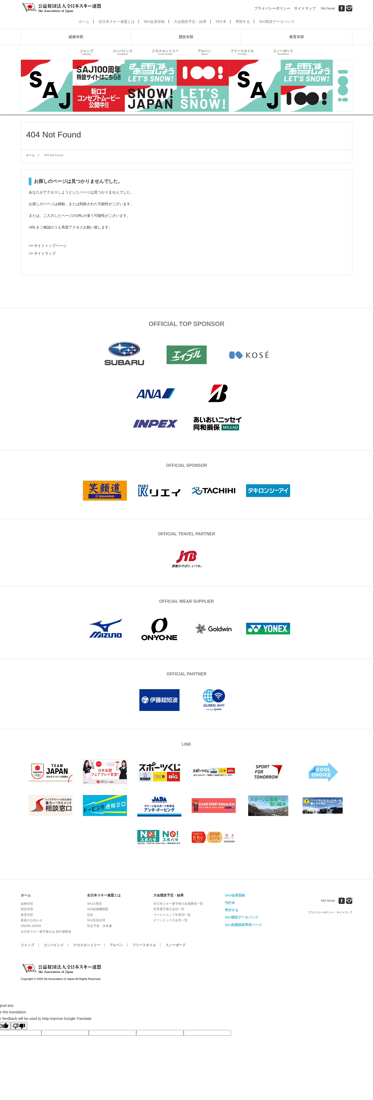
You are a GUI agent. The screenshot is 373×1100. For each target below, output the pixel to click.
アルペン (204, 52)
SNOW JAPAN (31, 926)
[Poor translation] (19, 1026)
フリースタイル (242, 52)
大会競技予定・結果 (190, 21)
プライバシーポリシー (272, 8)
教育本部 (296, 37)
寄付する (231, 910)
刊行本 (221, 21)
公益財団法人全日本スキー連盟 (62, 969)
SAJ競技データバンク (277, 21)
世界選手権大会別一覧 (168, 909)
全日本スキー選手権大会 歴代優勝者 (46, 931)
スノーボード (283, 52)
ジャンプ (86, 52)
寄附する (242, 21)
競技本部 (186, 37)
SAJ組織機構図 (97, 909)
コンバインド (122, 52)
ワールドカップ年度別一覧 (172, 915)
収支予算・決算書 (99, 926)
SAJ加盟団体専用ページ (243, 925)
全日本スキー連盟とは (116, 21)
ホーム (83, 21)
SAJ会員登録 (154, 21)
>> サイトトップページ (48, 246)
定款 (90, 915)
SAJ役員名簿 (96, 920)
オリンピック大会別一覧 (170, 920)
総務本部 (76, 37)
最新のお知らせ (31, 920)
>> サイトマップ (42, 253)
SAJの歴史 (94, 903)
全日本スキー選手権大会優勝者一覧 (178, 903)
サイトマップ (305, 8)
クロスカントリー (165, 52)
